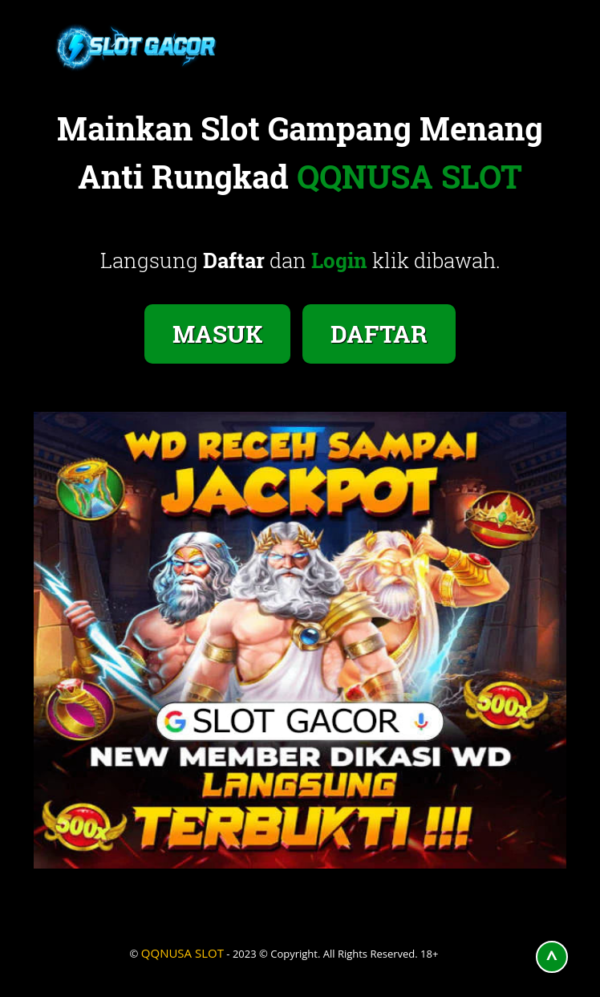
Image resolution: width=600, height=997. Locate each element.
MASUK (217, 333)
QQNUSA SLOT (182, 953)
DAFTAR (379, 333)
